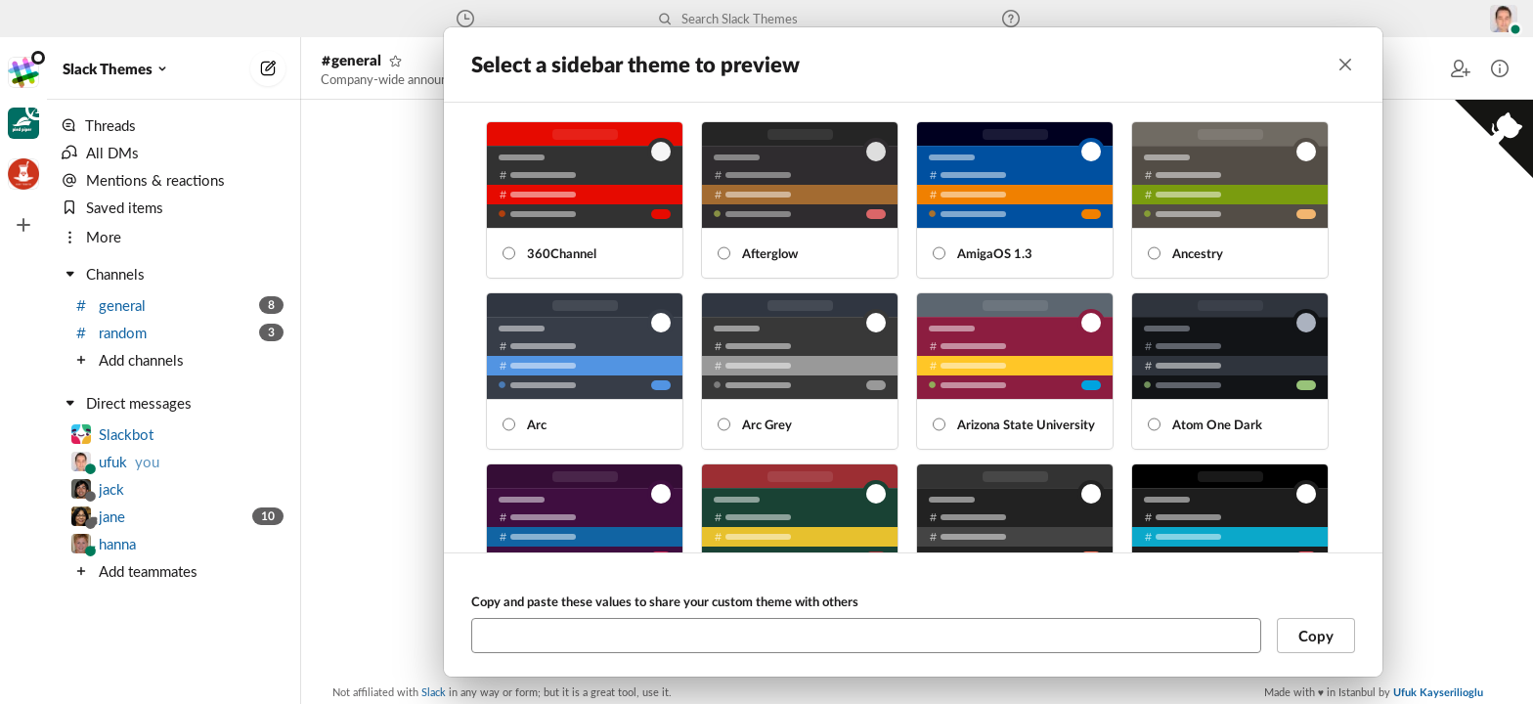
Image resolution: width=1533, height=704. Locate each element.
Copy (1316, 635)
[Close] (1345, 64)
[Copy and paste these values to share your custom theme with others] (866, 635)
